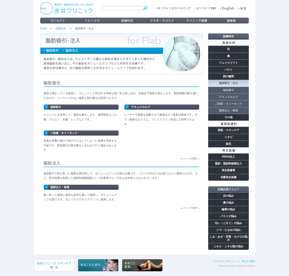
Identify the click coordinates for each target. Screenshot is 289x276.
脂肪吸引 (55, 107)
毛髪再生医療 (228, 177)
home (43, 28)
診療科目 (61, 28)
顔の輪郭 (228, 76)
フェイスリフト (228, 62)
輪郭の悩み (228, 209)
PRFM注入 (228, 156)
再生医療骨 (228, 170)
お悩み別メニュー (228, 189)
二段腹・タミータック (63, 133)
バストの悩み (228, 216)
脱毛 (228, 143)
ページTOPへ (191, 158)
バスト (228, 69)
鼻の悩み (228, 202)
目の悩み (228, 195)
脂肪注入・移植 (59, 187)
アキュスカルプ (140, 107)
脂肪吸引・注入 (228, 83)
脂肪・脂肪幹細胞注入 (228, 163)
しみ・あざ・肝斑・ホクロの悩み (228, 238)
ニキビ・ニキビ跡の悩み (228, 246)
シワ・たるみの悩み (228, 230)
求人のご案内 (248, 261)
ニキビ (228, 137)
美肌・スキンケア (228, 130)
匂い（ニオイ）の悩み (228, 223)
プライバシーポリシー (224, 261)
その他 (228, 117)
